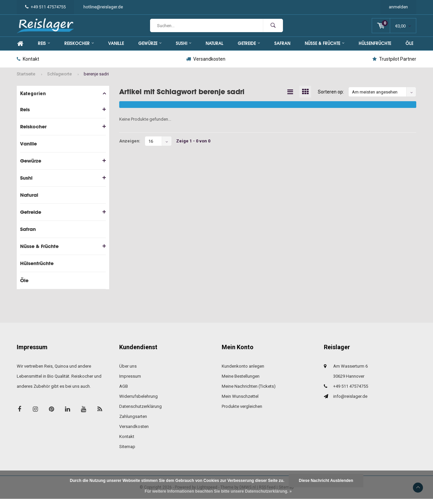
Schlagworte (59, 73)
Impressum (130, 376)
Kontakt (28, 59)
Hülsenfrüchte (375, 43)
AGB (123, 386)
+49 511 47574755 (45, 6)
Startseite (26, 73)
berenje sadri (96, 73)
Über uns (128, 366)
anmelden (398, 6)
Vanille (116, 43)
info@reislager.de (350, 396)
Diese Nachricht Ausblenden (326, 480)
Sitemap (127, 446)
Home (20, 43)
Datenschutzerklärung (140, 406)
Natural (214, 43)
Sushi (183, 43)
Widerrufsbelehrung (138, 396)
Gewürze (149, 43)
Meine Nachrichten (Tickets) (249, 386)
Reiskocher (79, 43)
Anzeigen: (129, 140)
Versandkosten (205, 59)
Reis (44, 43)
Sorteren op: (331, 92)
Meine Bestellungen (241, 376)
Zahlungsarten (133, 416)
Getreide (249, 43)
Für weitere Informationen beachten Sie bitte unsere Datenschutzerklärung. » (218, 491)
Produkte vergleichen (242, 406)
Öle (409, 43)
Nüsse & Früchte (324, 43)
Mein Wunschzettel (240, 396)
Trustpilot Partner (394, 59)
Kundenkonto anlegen (243, 366)
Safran (282, 43)
